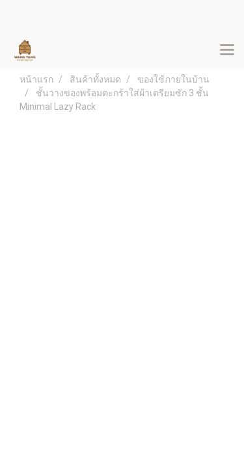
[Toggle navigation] (227, 50)
